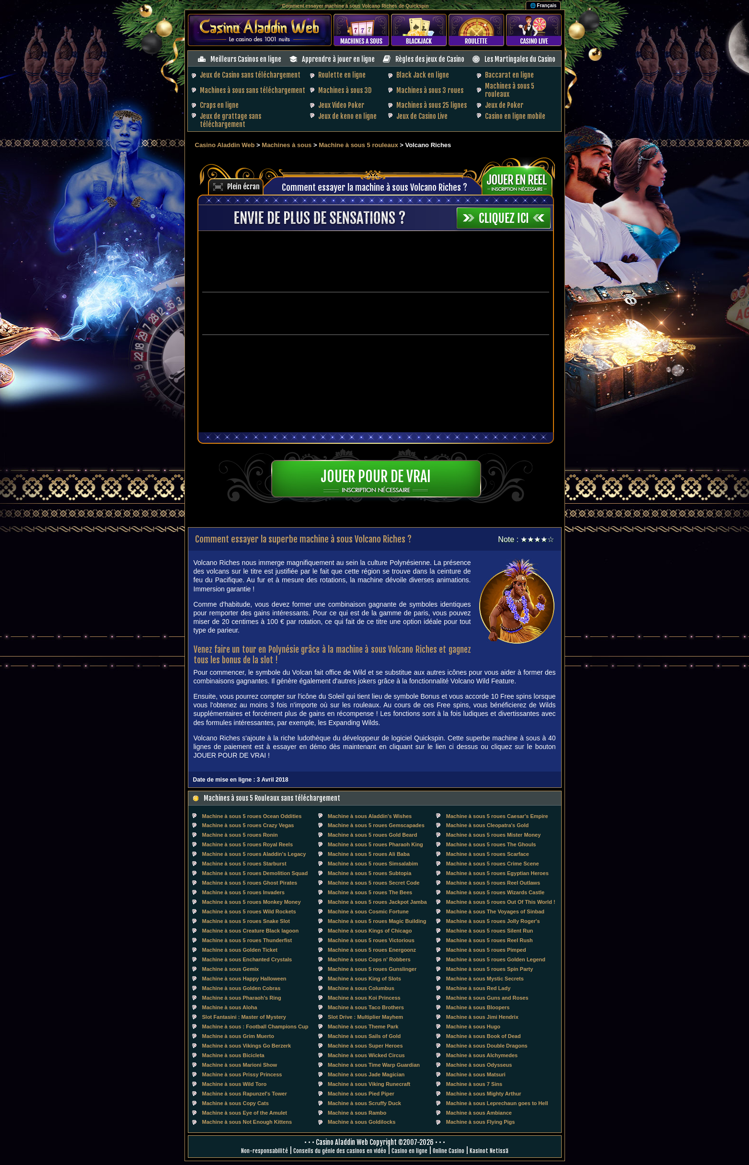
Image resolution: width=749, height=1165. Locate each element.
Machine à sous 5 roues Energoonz (372, 950)
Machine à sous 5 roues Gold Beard (372, 835)
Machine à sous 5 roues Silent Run (489, 931)
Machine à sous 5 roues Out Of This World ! (500, 902)
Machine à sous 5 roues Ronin (240, 835)
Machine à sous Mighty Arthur (483, 1093)
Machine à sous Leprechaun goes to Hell (497, 1103)
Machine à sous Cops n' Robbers (369, 959)
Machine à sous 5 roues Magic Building (377, 921)
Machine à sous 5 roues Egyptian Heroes (497, 873)
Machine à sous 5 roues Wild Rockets (249, 911)
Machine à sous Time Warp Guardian (374, 1065)
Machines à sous (286, 145)
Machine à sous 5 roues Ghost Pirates (250, 883)
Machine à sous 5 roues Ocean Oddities (252, 816)
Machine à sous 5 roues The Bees (370, 892)
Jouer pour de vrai (376, 476)
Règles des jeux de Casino (429, 59)
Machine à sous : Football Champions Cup (255, 1026)
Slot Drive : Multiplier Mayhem (365, 1017)
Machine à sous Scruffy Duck (364, 1103)
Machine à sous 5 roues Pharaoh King (375, 844)
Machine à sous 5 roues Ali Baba (369, 854)
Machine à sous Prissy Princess (242, 1074)
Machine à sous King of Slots (364, 978)
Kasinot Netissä (489, 1150)
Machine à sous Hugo (473, 1026)
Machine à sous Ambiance (479, 1113)
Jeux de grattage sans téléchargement (230, 120)
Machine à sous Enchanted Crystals (247, 959)
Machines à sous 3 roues (429, 90)
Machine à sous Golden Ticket (240, 950)
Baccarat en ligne (509, 75)
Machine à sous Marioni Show (239, 1065)
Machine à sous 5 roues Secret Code (373, 883)
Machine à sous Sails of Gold (364, 1036)
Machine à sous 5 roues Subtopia (369, 873)
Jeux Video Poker (341, 105)
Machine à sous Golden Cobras (241, 988)
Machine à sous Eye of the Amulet (244, 1113)
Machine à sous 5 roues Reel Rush (489, 940)
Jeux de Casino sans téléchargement (250, 75)
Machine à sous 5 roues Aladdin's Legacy (254, 854)
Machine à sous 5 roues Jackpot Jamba (377, 902)
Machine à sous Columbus (361, 988)
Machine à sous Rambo (357, 1113)
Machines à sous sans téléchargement (252, 90)
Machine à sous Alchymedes (482, 1055)
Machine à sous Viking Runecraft (369, 1084)
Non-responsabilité (264, 1150)
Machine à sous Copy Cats (235, 1103)
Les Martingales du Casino (519, 59)
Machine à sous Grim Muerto (238, 1036)
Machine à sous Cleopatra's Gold (487, 825)
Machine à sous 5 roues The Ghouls (491, 844)
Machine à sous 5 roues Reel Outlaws (493, 883)
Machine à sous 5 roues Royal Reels (247, 844)
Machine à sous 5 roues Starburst (244, 863)
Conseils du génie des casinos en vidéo (339, 1150)
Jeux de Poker (504, 105)
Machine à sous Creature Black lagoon (250, 931)
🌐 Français (543, 5)
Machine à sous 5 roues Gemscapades (376, 825)
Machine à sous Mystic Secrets (485, 978)
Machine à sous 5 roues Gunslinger (372, 969)
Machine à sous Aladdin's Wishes (370, 816)
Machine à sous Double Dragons (487, 1046)
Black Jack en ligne (422, 75)
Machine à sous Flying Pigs (480, 1122)
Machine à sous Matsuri (476, 1074)
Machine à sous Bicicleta (233, 1055)
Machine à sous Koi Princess (364, 998)
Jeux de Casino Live (422, 116)
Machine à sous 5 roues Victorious (371, 940)
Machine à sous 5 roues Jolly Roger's (493, 921)
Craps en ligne (219, 105)
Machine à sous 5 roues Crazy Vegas (248, 825)
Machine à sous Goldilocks (361, 1122)
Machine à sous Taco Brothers (366, 1007)
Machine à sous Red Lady (478, 988)
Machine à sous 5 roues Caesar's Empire (497, 816)
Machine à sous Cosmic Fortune (368, 911)
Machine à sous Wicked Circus (366, 1055)
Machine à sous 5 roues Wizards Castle (495, 892)
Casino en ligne (409, 1150)
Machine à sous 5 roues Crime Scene (492, 863)
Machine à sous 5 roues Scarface (487, 854)
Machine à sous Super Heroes (365, 1046)
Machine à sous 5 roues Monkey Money (251, 902)
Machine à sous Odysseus (479, 1065)
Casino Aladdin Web (225, 145)
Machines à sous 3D (344, 90)
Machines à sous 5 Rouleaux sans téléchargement (272, 798)
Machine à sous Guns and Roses (487, 998)
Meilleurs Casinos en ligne (245, 59)
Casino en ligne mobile (515, 116)
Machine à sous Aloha (229, 1007)
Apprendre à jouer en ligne (338, 59)
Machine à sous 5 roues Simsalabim (373, 863)
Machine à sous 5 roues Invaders (243, 892)
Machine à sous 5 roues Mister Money (493, 835)
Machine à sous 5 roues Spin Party (489, 969)
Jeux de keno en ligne (347, 116)
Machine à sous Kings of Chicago (370, 931)
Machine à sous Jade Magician (366, 1074)
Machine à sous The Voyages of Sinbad (495, 911)
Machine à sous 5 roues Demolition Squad (255, 873)
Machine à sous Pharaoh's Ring (241, 998)
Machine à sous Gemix (230, 969)
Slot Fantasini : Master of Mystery (244, 1017)
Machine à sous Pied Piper (361, 1093)
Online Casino (448, 1150)
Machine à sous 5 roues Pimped (486, 950)
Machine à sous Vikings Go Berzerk (246, 1046)
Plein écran (243, 186)
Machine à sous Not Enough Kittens (247, 1122)
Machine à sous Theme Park (363, 1026)
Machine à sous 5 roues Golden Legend (495, 959)
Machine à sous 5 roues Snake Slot (246, 921)
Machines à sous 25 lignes (431, 105)
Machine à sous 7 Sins (474, 1084)
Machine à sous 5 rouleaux (359, 145)
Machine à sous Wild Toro (234, 1084)
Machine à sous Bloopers (478, 1007)
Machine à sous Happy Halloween (244, 978)
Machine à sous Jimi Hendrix (482, 1017)
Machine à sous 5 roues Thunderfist (247, 940)
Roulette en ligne (342, 75)
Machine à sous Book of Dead (483, 1036)
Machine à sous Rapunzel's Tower (244, 1093)
